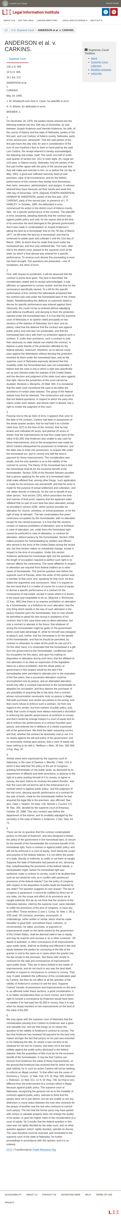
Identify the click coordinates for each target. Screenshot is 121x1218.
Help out (95, 20)
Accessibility (13, 1194)
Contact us (49, 1194)
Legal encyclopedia (74, 20)
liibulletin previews (101, 69)
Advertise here (70, 1194)
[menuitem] (8, 20)
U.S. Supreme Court (22, 30)
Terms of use (104, 1194)
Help (88, 1194)
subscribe (96, 73)
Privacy (9, 1202)
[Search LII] (114, 12)
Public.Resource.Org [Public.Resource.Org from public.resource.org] (44, 1149)
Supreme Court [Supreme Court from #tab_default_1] (17, 58)
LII (6, 30)
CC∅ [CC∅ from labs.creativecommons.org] (9, 1149)
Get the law (25, 20)
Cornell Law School (18, 3)
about (94, 58)
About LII (8, 20)
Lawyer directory (47, 20)
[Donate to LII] (105, 12)
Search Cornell (112, 3)
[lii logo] (38, 12)
